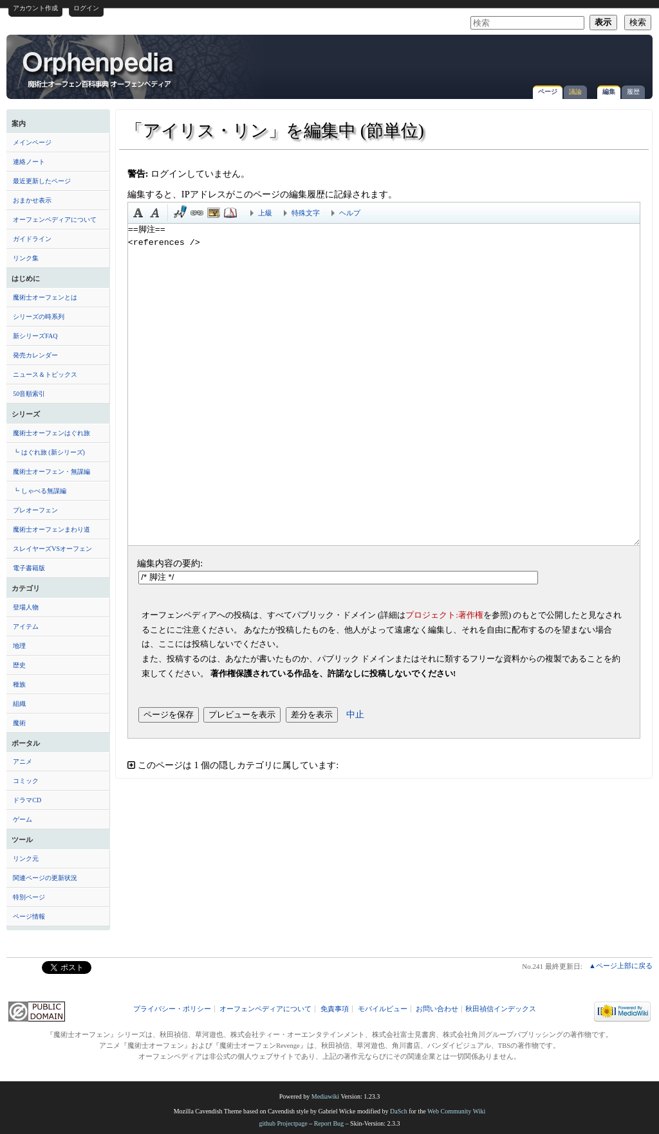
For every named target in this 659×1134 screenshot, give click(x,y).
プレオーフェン (35, 510)
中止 (355, 714)
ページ (547, 91)
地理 (19, 645)
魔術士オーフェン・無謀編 (51, 471)
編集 (608, 91)
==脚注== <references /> (384, 384)
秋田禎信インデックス (500, 1009)
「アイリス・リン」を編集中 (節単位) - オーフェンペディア (99, 69)
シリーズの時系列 (38, 316)
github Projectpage (283, 1123)
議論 (575, 91)
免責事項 (334, 1009)
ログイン (86, 8)
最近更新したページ (42, 180)
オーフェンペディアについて (55, 219)
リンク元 (26, 858)
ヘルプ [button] (349, 213)
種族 (19, 684)
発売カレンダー (35, 355)
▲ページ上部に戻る (621, 965)
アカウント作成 (35, 8)
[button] (383, 765)
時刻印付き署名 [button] (180, 212)
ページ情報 (29, 916)
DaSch (398, 1111)
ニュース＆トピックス (45, 374)
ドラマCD (27, 800)
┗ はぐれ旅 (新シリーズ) (49, 452)
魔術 (19, 722)
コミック (26, 780)
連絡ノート (29, 161)
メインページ (32, 142)
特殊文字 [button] (306, 213)
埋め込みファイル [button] (213, 212)
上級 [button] (265, 213)
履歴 (633, 91)
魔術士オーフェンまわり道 (51, 529)
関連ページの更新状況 (45, 877)
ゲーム (22, 819)
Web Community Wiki (456, 1111)
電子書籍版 (29, 568)
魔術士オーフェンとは (45, 297)
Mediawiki (325, 1096)
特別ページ (29, 897)
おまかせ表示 (32, 200)
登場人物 (26, 607)
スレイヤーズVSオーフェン (52, 548)
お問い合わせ (437, 1009)
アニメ (22, 761)
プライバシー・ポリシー (172, 1009)
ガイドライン (32, 238)
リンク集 (26, 258)
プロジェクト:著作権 (444, 615)
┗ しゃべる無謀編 (39, 490)
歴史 (19, 665)
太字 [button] (138, 212)
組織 (19, 703)
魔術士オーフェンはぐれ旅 (51, 433)
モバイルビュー (382, 1009)
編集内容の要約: (170, 563)
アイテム (26, 626)
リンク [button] (197, 212)
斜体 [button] (155, 212)
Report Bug (329, 1123)
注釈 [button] (230, 212)
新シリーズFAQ (35, 335)
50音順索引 (29, 393)
